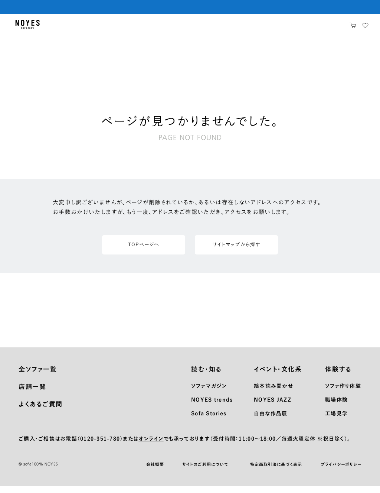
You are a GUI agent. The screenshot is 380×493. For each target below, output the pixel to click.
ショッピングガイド (121, 27)
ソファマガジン (209, 392)
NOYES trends (212, 406)
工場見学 (336, 420)
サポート (206, 27)
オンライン (150, 445)
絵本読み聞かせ (274, 392)
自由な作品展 (271, 420)
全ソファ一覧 (38, 376)
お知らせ (238, 27)
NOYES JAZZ (272, 406)
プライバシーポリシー (341, 471)
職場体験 (336, 406)
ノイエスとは (296, 27)
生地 (82, 27)
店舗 (265, 27)
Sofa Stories (208, 420)
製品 (60, 27)
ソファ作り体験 (343, 392)
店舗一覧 (32, 393)
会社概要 (155, 471)
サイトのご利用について (205, 471)
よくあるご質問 (41, 411)
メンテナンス (169, 27)
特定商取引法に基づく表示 (276, 471)
